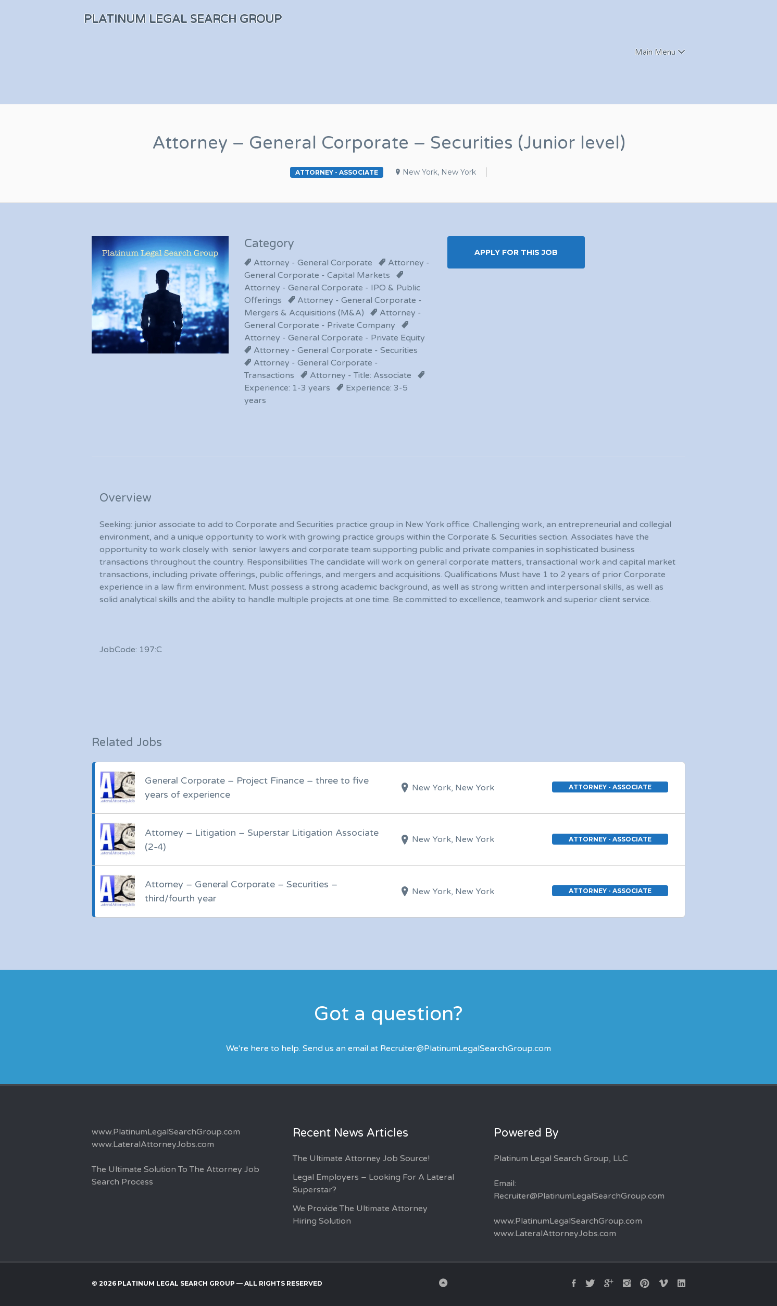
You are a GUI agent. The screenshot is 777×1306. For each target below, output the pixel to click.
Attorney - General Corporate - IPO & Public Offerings (332, 294)
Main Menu (655, 52)
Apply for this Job (516, 252)
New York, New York (439, 172)
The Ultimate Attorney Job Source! (361, 1158)
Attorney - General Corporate (313, 263)
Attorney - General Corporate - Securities (336, 350)
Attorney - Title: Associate (360, 375)
